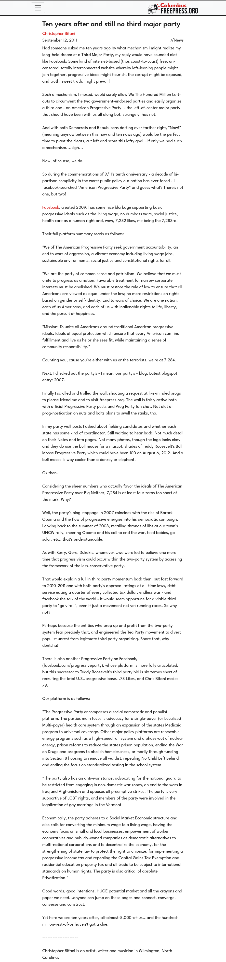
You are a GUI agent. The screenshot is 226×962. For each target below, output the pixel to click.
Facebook (50, 208)
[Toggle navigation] (38, 7)
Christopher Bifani (58, 34)
